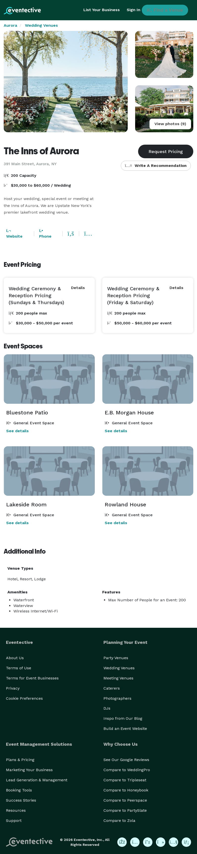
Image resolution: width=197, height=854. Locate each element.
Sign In (133, 9)
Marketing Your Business (29, 769)
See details (17, 430)
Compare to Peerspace (125, 800)
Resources (16, 810)
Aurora (10, 25)
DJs (106, 708)
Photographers (117, 698)
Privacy (13, 688)
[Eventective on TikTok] (160, 842)
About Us (15, 657)
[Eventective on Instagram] (135, 842)
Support (14, 820)
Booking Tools (19, 790)
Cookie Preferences (24, 698)
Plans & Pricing (20, 759)
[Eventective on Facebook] (122, 842)
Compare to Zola (119, 820)
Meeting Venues (118, 678)
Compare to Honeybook (125, 790)
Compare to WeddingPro (126, 769)
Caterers (111, 688)
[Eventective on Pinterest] (147, 842)
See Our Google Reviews (126, 759)
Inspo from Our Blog (122, 718)
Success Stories (21, 800)
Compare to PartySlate (125, 810)
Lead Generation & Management (36, 780)
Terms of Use (18, 668)
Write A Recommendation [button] (156, 165)
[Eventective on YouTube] (173, 842)
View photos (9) (170, 123)
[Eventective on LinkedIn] (186, 842)
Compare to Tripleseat (124, 780)
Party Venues (115, 657)
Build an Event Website (125, 728)
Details (78, 287)
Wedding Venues (41, 25)
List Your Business (101, 9)
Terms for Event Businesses (32, 678)
